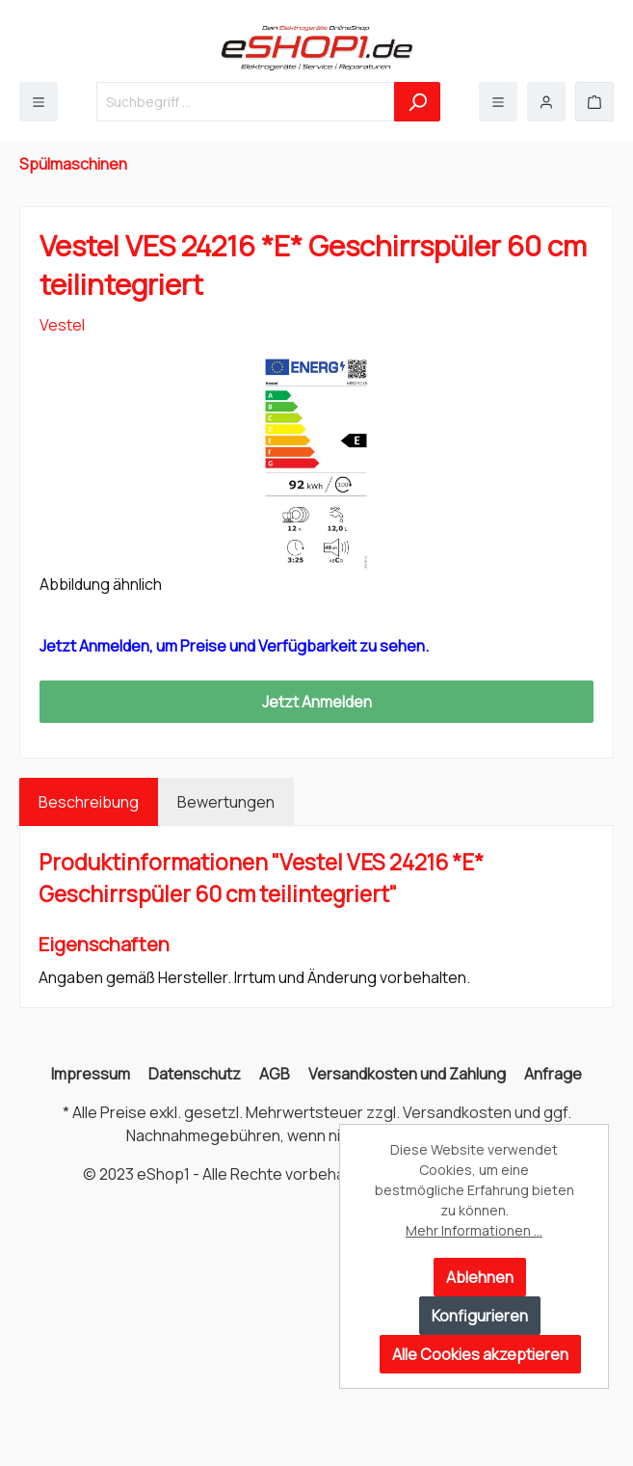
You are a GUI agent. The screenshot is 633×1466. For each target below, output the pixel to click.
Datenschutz (194, 1073)
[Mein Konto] (546, 101)
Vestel (62, 324)
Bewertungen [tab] (226, 802)
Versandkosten (457, 1112)
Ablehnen (480, 1277)
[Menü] (38, 101)
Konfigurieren (480, 1315)
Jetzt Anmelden (317, 701)
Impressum (90, 1073)
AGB (274, 1073)
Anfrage (553, 1073)
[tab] (88, 802)
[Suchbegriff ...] (245, 101)
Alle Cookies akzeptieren (480, 1354)
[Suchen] (417, 101)
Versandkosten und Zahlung (407, 1073)
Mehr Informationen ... (474, 1230)
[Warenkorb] (594, 101)
